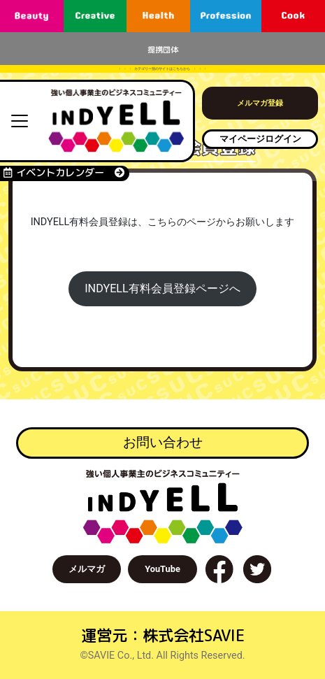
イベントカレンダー (63, 173)
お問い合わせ (163, 442)
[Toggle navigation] (19, 121)
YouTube (162, 569)
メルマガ (86, 569)
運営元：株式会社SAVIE (163, 635)
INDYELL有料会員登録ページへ (162, 288)
